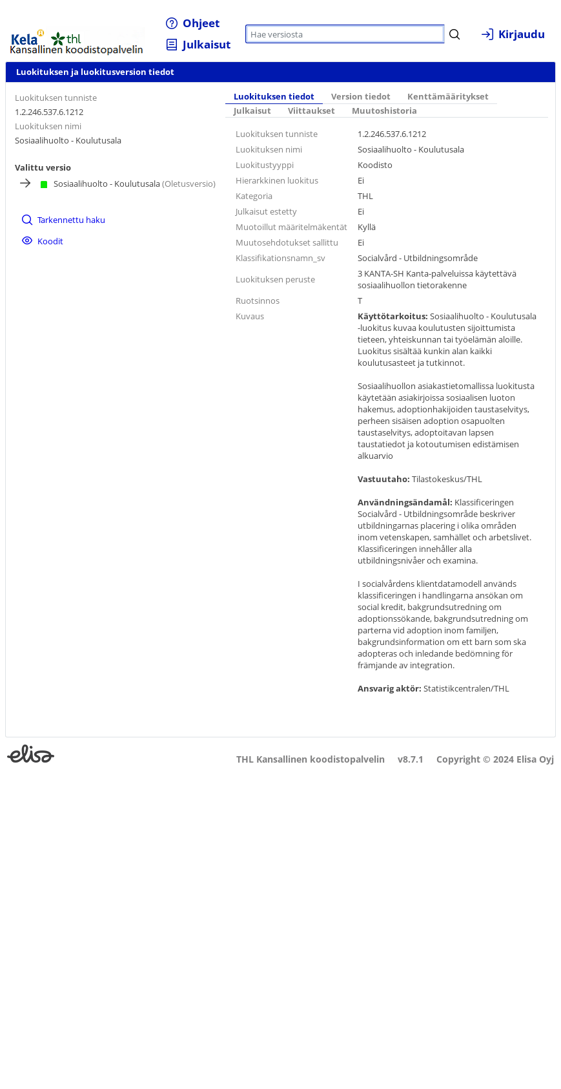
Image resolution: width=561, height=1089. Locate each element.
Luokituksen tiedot (274, 96)
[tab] (274, 97)
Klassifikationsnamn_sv (280, 258)
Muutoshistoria (384, 111)
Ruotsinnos (258, 300)
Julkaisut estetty (266, 211)
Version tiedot (361, 96)
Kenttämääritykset (448, 96)
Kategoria (254, 196)
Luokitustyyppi (265, 165)
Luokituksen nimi (48, 126)
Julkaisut (252, 111)
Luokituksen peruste (275, 279)
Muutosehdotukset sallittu (287, 242)
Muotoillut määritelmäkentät (291, 227)
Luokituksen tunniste (56, 97)
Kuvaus (250, 316)
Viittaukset (311, 111)
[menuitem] (193, 23)
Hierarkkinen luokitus (277, 180)
